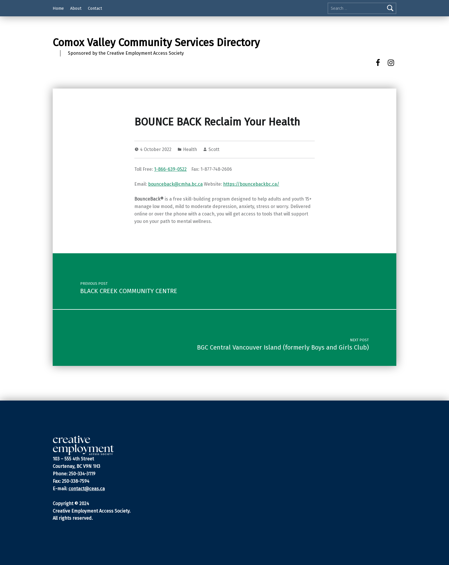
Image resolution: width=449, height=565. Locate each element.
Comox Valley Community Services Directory (156, 42)
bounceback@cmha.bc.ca (175, 184)
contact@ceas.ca (86, 488)
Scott (213, 149)
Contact (95, 8)
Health (190, 149)
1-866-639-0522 (170, 169)
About (76, 8)
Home (58, 8)
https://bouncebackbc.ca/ (251, 184)
